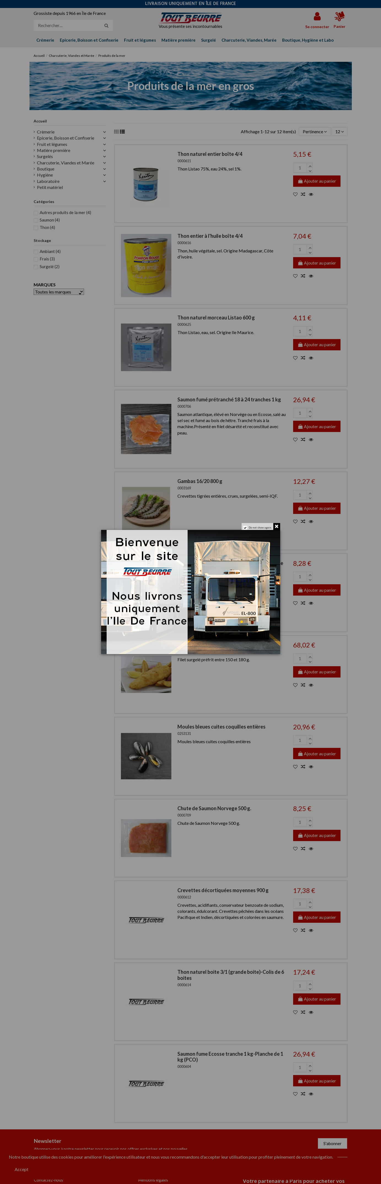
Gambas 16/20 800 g (199, 481)
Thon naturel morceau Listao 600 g (216, 317)
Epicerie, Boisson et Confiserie (65, 137)
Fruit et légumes (52, 144)
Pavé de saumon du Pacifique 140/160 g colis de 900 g (230, 566)
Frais (47, 258)
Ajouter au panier (317, 180)
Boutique (45, 168)
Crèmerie (46, 131)
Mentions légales (153, 1180)
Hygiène (45, 174)
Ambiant (50, 251)
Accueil (40, 121)
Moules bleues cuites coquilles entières (221, 727)
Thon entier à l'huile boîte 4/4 (209, 236)
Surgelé (50, 266)
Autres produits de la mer (65, 212)
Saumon (50, 219)
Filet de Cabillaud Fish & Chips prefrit (218, 645)
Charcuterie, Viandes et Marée (65, 162)
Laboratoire (48, 181)
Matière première (53, 150)
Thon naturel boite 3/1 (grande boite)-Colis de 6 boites (230, 975)
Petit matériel (50, 187)
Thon (47, 227)
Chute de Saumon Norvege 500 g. (214, 808)
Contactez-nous (48, 1180)
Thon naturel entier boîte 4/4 (209, 154)
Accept (21, 1169)
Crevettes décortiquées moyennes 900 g (223, 890)
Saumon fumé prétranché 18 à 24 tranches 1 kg (229, 399)
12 (339, 131)
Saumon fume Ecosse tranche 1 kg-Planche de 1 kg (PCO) (230, 1057)
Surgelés (45, 156)
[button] (307, 40)
